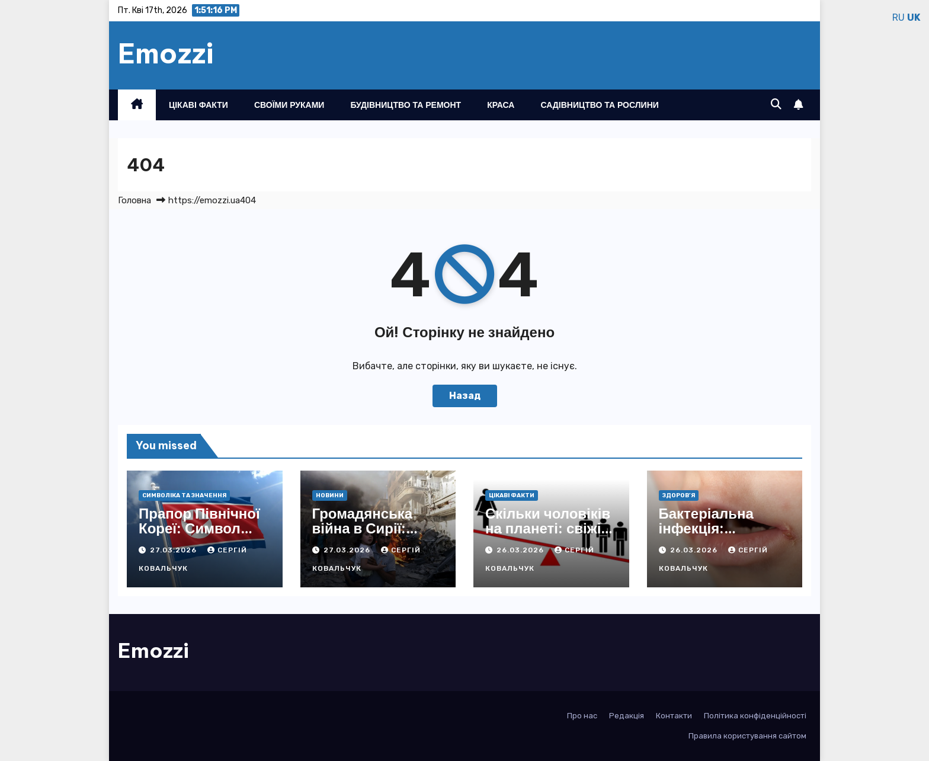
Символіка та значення (184, 495)
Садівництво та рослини (599, 105)
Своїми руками (289, 105)
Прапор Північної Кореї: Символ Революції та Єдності (199, 535)
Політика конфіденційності (755, 715)
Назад (464, 395)
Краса (500, 105)
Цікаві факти (198, 105)
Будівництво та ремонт (405, 105)
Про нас (582, 715)
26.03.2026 (521, 550)
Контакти (674, 715)
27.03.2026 (174, 550)
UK (913, 17)
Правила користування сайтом (747, 735)
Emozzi (166, 53)
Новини (330, 495)
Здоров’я (678, 495)
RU (898, 17)
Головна (134, 200)
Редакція (626, 715)
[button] (776, 104)
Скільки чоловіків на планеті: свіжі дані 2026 (547, 528)
